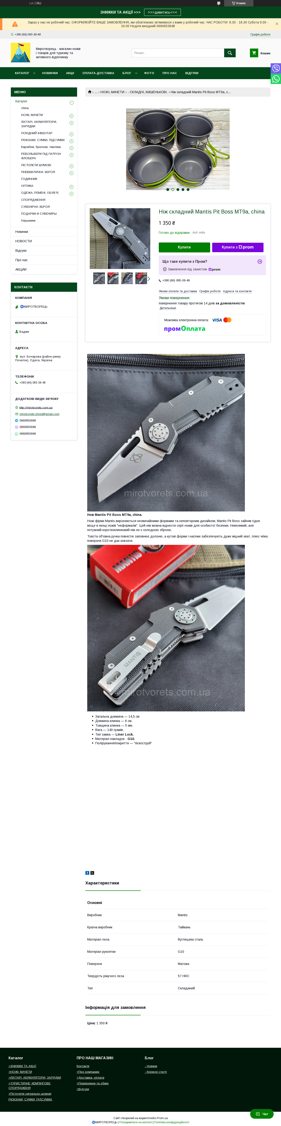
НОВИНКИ (50, 73)
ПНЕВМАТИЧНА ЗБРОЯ (38, 172)
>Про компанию (88, 1072)
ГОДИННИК (29, 179)
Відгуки (20, 250)
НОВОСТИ (23, 241)
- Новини (151, 1066)
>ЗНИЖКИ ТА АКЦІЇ (22, 1066)
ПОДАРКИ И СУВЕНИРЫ (39, 213)
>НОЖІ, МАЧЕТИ (20, 1072)
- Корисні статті (156, 1072)
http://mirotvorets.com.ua (35, 407)
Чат (262, 1114)
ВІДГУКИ (191, 73)
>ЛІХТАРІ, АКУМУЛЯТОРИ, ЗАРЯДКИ (35, 1077)
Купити (184, 247)
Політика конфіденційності (171, 1122)
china (25, 108)
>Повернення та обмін (93, 1083)
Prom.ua (162, 1118)
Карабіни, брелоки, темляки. (41, 147)
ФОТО (149, 73)
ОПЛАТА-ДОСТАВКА (98, 73)
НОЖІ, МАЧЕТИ (112, 92)
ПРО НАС (169, 73)
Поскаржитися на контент (135, 1122)
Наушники (28, 220)
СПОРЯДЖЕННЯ (33, 200)
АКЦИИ (20, 269)
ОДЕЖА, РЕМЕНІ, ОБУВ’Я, (40, 192)
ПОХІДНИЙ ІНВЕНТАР (36, 133)
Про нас (21, 260)
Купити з (238, 247)
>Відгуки (83, 1089)
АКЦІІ (70, 73)
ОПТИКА (27, 186)
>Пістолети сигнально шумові (30, 1093)
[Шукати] (230, 53)
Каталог (22, 73)
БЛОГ (126, 73)
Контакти (83, 1066)
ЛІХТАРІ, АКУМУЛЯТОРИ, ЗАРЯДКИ (39, 124)
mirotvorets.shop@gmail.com (39, 414)
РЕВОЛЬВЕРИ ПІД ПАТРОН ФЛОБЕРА (41, 156)
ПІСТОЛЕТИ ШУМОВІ (36, 165)
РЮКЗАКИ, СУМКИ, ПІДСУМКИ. (43, 140)
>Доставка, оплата (90, 1077)
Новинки (21, 232)
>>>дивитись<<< (162, 12)
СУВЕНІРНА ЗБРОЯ (35, 206)
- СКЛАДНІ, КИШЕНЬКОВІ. (148, 92)
